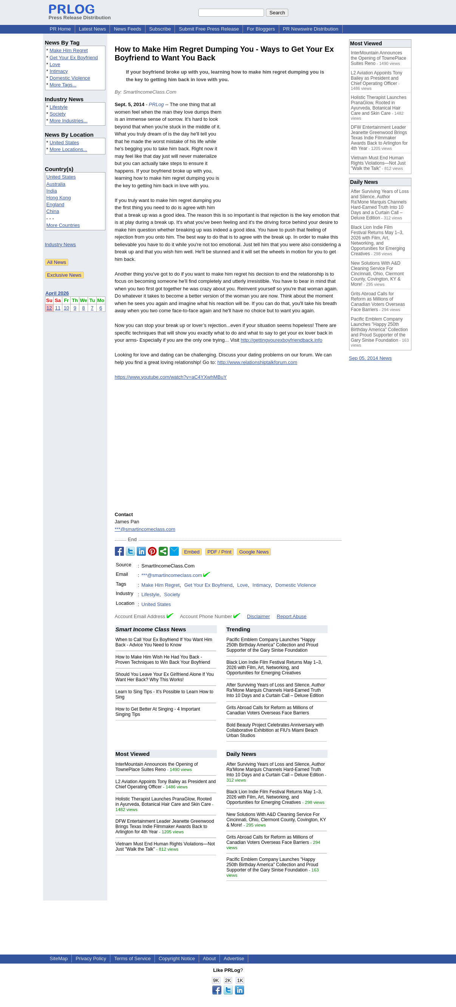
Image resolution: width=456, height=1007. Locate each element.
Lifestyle (58, 107)
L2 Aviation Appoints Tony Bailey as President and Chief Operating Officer (376, 78)
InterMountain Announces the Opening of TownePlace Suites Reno (157, 767)
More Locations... (68, 149)
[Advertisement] (285, 156)
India (51, 191)
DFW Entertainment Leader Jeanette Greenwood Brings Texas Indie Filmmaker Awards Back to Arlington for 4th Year (165, 826)
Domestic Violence (69, 78)
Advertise (234, 958)
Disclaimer (258, 616)
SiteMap (59, 958)
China (52, 211)
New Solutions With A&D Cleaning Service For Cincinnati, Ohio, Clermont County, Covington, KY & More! (276, 820)
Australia (56, 184)
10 (66, 308)
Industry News (60, 244)
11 (57, 308)
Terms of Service (132, 958)
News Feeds (127, 29)
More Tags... (62, 85)
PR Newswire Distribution (311, 29)
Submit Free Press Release (209, 29)
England (55, 204)
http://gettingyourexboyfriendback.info (281, 340)
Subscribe (160, 29)
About (209, 958)
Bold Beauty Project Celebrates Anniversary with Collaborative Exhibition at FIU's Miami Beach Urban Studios (274, 730)
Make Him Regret (68, 50)
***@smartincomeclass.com (145, 529)
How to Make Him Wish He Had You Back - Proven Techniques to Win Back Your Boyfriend (163, 659)
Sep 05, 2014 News (370, 358)
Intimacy (58, 71)
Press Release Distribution (80, 14)
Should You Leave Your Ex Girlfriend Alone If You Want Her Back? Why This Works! (165, 677)
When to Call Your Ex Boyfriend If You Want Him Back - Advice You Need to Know (164, 642)
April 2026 (57, 293)
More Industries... (68, 120)
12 (49, 308)
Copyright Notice (177, 958)
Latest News (92, 29)
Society (57, 114)
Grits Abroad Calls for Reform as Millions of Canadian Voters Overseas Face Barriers (269, 710)
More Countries (63, 225)
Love (54, 64)
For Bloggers (261, 29)
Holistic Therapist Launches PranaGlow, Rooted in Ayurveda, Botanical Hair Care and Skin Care (164, 801)
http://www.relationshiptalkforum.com (257, 362)
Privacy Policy (91, 958)
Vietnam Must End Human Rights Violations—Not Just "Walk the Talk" (378, 163)
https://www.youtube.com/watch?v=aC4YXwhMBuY (171, 377)
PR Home (60, 29)
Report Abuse (292, 616)
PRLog (156, 104)
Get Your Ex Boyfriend (73, 57)
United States (64, 142)
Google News (254, 552)
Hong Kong (58, 197)
